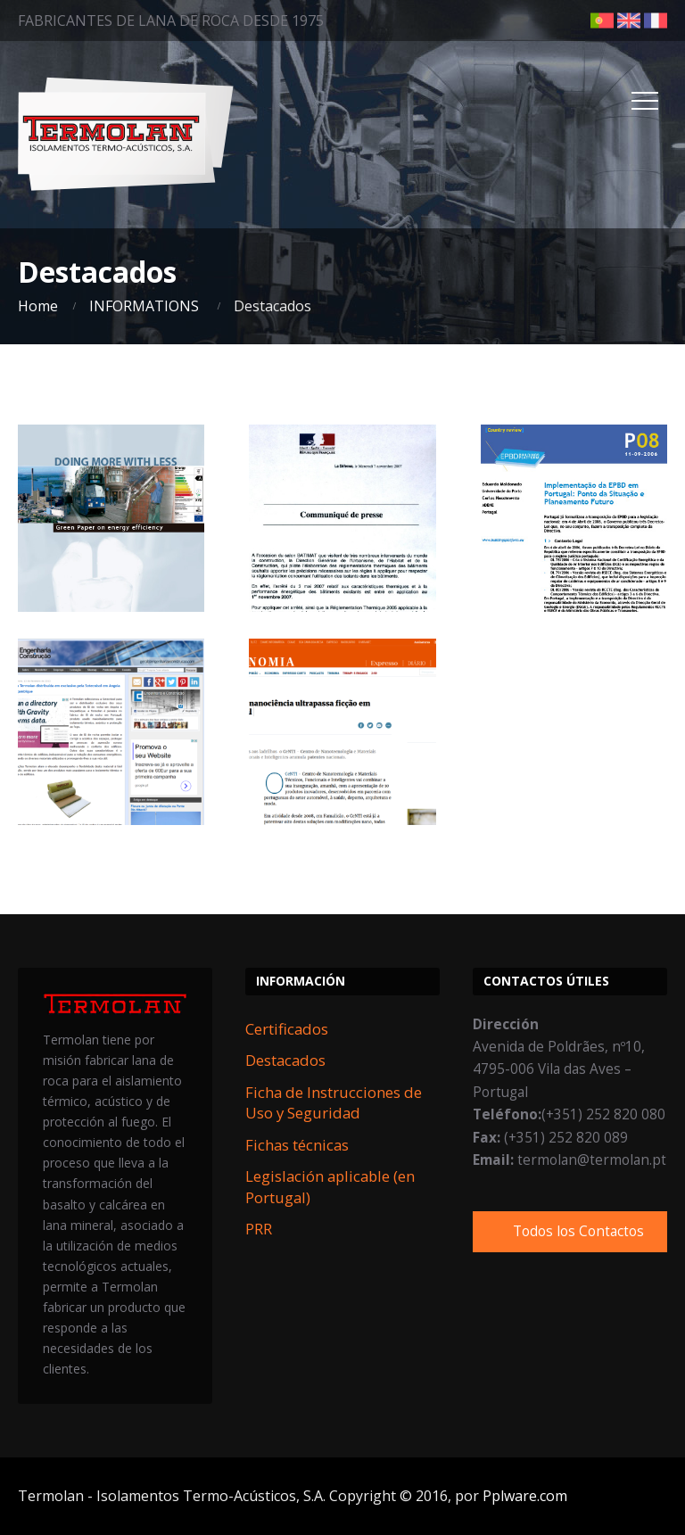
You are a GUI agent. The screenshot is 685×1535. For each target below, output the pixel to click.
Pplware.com (525, 1496)
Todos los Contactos (578, 1231)
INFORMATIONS (144, 306)
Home (38, 306)
